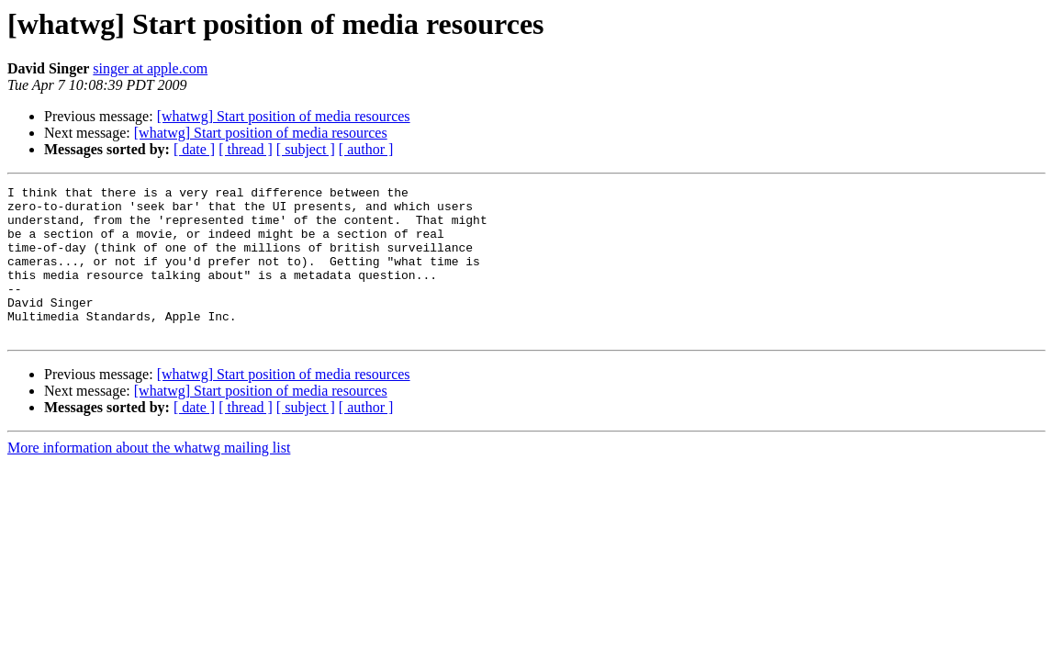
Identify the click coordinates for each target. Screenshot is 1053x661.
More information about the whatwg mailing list (148, 478)
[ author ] (366, 149)
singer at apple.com (150, 68)
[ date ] (194, 149)
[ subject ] (305, 149)
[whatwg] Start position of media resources (283, 116)
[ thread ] (245, 149)
